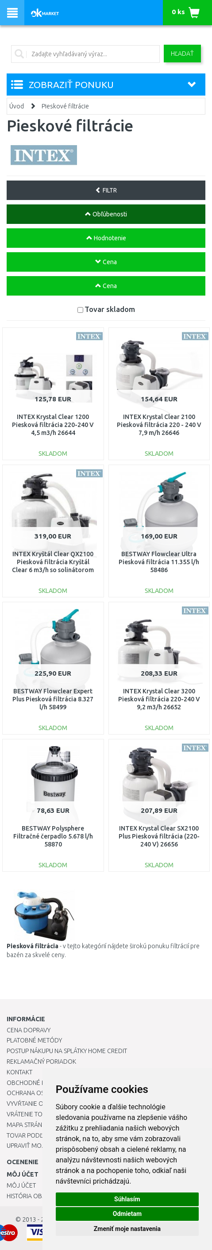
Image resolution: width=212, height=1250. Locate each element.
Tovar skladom (110, 309)
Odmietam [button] (127, 1213)
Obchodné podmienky (41, 1082)
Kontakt (19, 1072)
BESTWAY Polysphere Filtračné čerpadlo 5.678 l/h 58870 (53, 836)
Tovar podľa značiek (39, 1135)
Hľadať (182, 53)
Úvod (16, 106)
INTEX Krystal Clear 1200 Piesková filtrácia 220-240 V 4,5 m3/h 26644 (53, 424)
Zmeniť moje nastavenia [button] (127, 1228)
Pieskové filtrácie (65, 106)
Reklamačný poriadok (41, 1061)
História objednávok (40, 1196)
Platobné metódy (34, 1040)
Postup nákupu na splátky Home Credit (67, 1050)
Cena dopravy (28, 1030)
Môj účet (21, 1185)
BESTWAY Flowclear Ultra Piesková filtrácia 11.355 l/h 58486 (159, 561)
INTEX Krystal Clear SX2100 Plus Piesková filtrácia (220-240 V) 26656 (159, 836)
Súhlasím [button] (127, 1199)
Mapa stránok (28, 1124)
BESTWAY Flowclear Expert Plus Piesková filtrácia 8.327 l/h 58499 (52, 699)
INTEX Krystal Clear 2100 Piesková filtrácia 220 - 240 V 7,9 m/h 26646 (159, 424)
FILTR (106, 190)
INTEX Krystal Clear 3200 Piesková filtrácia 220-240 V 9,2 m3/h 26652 (159, 699)
